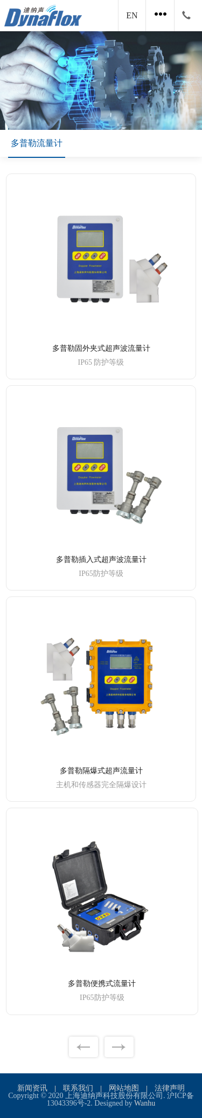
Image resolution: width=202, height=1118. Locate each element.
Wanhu (144, 1103)
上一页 (83, 1047)
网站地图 (124, 1088)
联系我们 (78, 1088)
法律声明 (170, 1088)
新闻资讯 (32, 1088)
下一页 (119, 1047)
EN (131, 15)
